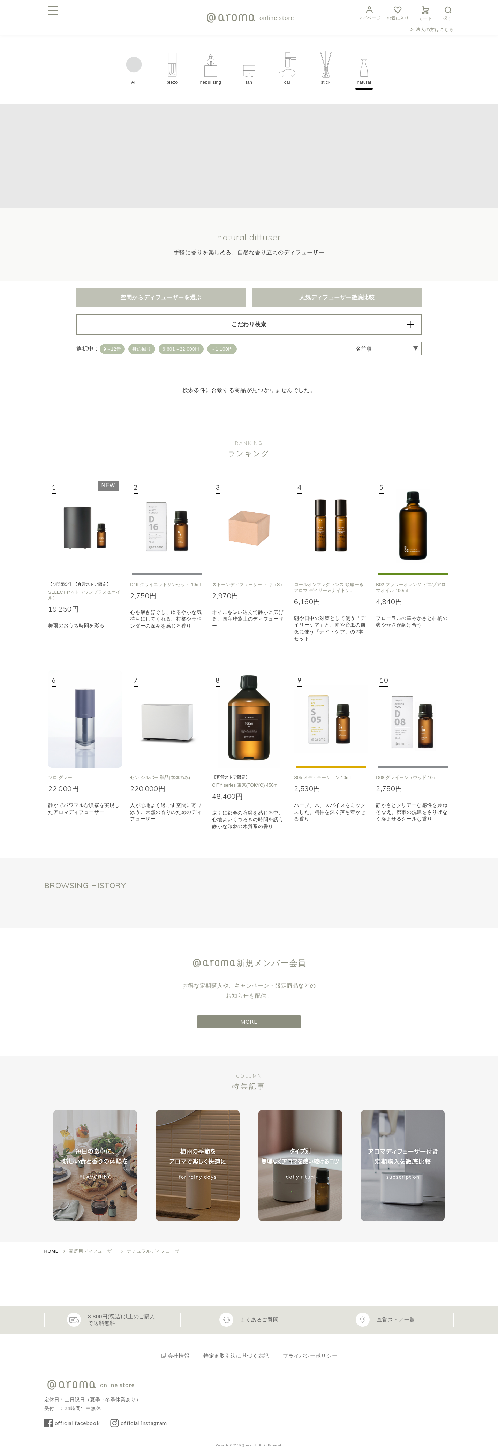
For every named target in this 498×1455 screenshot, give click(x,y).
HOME (51, 1251)
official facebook (77, 1422)
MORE (249, 1021)
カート (425, 12)
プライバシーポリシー (310, 1356)
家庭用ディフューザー (92, 1251)
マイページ (369, 12)
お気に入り (398, 12)
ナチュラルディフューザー (155, 1251)
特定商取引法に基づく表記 (236, 1356)
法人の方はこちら (435, 29)
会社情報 (179, 1356)
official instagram (144, 1422)
